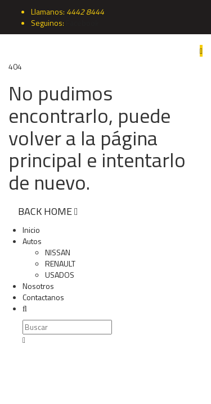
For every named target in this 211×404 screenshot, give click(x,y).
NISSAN (57, 252)
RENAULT (60, 263)
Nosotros (38, 286)
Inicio (31, 230)
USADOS (59, 275)
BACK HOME (48, 211)
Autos (32, 241)
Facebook (82, 23)
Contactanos (43, 297)
